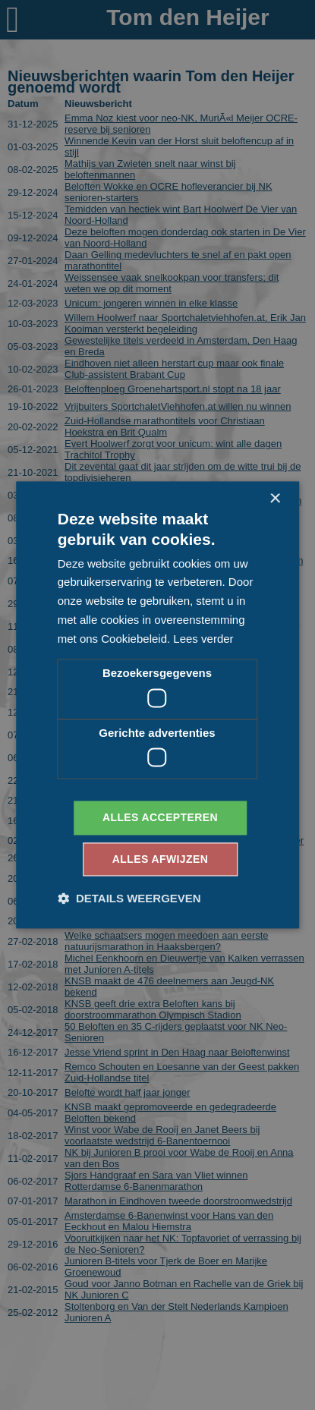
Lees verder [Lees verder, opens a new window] (203, 638)
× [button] (274, 499)
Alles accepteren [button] (160, 818)
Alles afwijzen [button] (160, 860)
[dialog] (157, 705)
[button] (129, 899)
